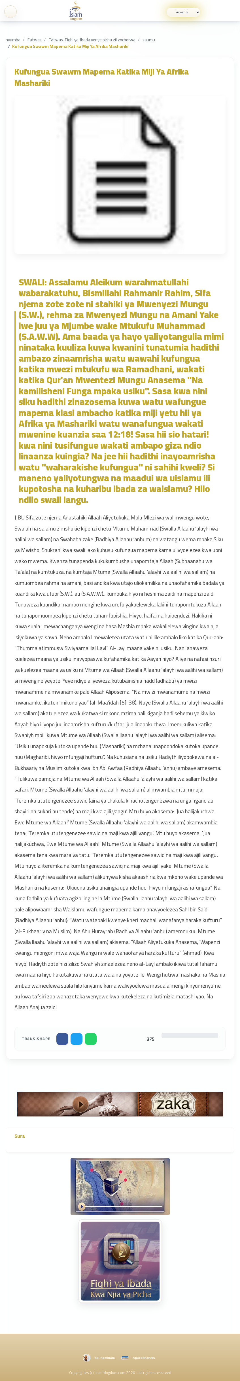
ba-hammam (105, 1357)
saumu (149, 40)
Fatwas (34, 40)
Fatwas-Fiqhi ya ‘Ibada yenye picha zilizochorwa (92, 40)
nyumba (13, 40)
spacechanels (144, 1357)
